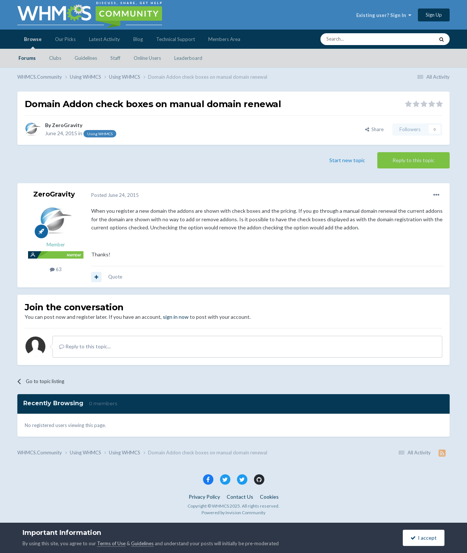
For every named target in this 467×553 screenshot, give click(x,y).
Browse (33, 42)
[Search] (359, 39)
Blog (138, 39)
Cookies (269, 497)
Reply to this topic (413, 160)
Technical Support (175, 39)
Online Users (147, 58)
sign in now (176, 317)
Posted (115, 195)
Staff (115, 58)
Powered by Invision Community (233, 512)
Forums (27, 58)
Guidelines (86, 58)
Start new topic (347, 160)
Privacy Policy (204, 497)
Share (374, 129)
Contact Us (240, 497)
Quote (115, 277)
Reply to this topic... (85, 346)
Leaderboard (188, 58)
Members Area (224, 39)
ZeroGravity (67, 125)
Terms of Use (111, 543)
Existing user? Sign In (383, 15)
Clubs (55, 58)
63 (56, 269)
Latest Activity (104, 39)
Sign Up (434, 15)
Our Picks (65, 39)
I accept (424, 538)
